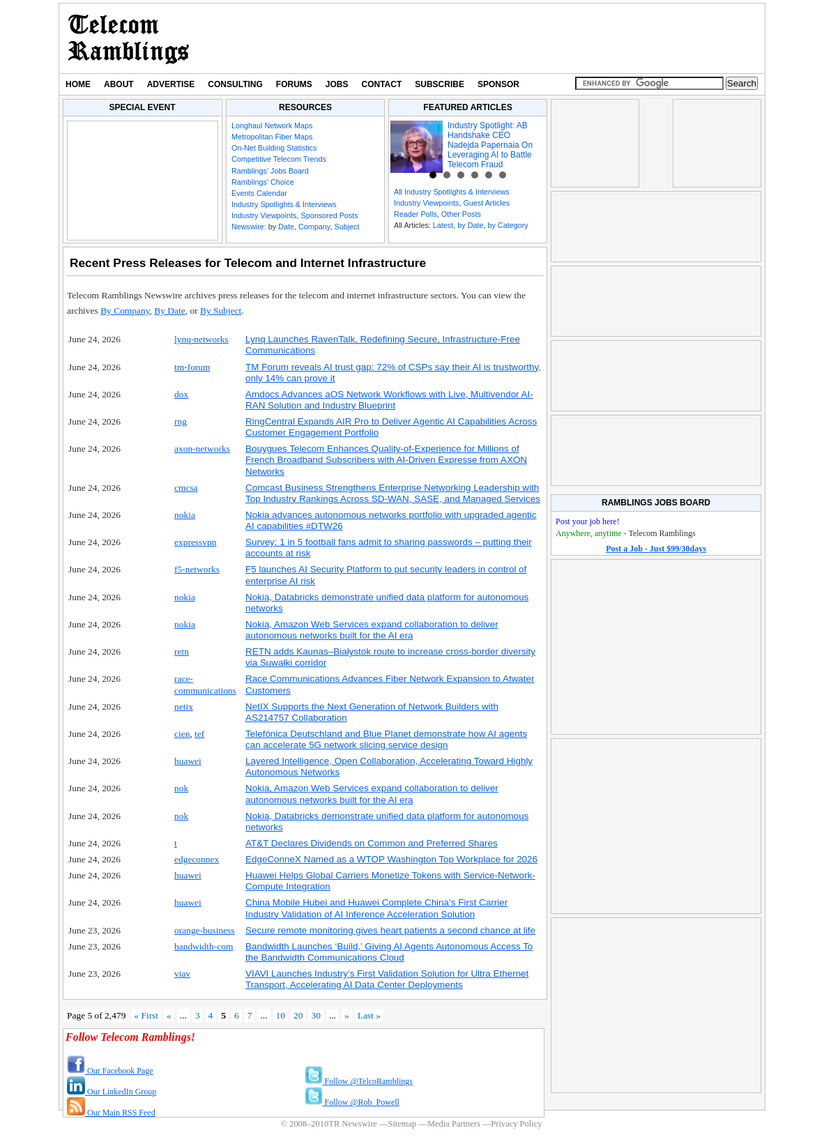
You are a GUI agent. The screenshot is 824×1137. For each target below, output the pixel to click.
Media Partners (453, 1124)
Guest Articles (486, 203)
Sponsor (498, 84)
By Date (169, 310)
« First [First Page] (146, 1015)
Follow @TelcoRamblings (359, 1081)
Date (286, 226)
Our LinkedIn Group (111, 1092)
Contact (382, 84)
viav (182, 973)
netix (183, 706)
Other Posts (461, 214)
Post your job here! (588, 521)
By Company (124, 310)
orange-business (204, 930)
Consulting (235, 84)
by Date (470, 225)
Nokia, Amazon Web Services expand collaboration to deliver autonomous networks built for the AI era (371, 630)
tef (199, 733)
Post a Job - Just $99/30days (656, 549)
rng (180, 421)
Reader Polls (415, 214)
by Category (507, 225)
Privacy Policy (516, 1124)
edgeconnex (196, 859)
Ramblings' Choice (262, 182)
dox (181, 394)
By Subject (220, 310)
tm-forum (192, 367)
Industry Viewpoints (263, 215)
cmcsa (186, 487)
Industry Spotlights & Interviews (284, 204)
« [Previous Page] (169, 1015)
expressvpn (195, 542)
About (119, 84)
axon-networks (202, 448)
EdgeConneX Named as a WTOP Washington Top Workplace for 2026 (391, 859)
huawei (187, 761)
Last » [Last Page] (369, 1015)
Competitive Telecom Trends (278, 159)
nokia (184, 515)
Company (314, 226)
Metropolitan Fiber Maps (271, 136)
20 (298, 1015)
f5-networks (197, 569)
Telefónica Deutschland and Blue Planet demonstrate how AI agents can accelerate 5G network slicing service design (386, 739)
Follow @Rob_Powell (352, 1102)
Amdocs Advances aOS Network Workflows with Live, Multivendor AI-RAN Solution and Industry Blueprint (389, 400)
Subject (346, 226)
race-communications (205, 684)
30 (315, 1015)
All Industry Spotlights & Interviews (452, 192)
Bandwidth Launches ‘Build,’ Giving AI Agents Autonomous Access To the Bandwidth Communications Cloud (389, 952)
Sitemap (402, 1124)
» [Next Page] (346, 1015)
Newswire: (248, 226)
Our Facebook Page (110, 1071)
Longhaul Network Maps (271, 125)
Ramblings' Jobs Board (270, 171)
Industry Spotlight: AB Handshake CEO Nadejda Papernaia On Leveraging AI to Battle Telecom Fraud (490, 145)
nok (181, 788)
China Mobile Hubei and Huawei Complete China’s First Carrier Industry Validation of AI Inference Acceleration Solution (376, 908)
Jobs (337, 84)
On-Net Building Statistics (273, 148)
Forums (294, 84)
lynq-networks (201, 339)
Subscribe (439, 84)
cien (182, 733)
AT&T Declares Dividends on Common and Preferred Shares (371, 843)
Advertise (171, 84)
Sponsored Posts (329, 215)
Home (78, 84)
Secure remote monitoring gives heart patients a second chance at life (390, 930)
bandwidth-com (203, 946)
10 (280, 1015)
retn (181, 651)
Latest (443, 225)
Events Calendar (259, 193)
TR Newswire (128, 38)
